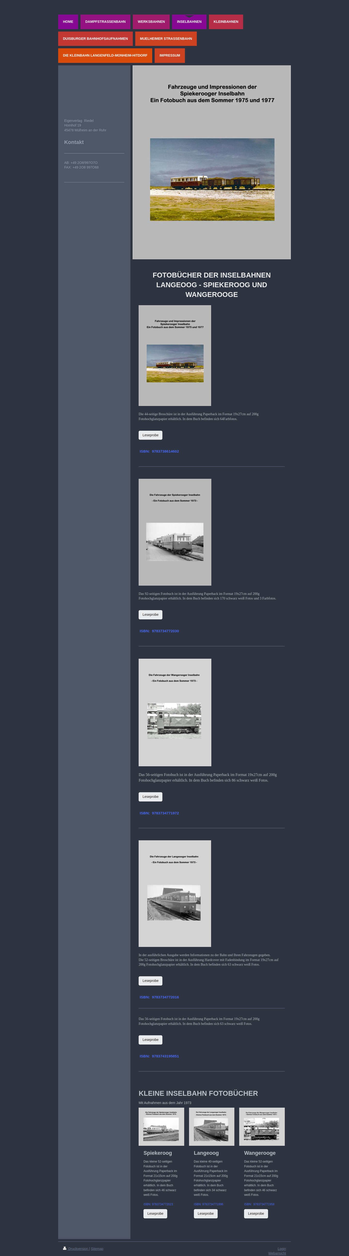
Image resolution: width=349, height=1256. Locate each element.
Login (282, 1249)
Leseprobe (151, 435)
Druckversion (76, 1249)
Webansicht (277, 1253)
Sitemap (97, 1249)
